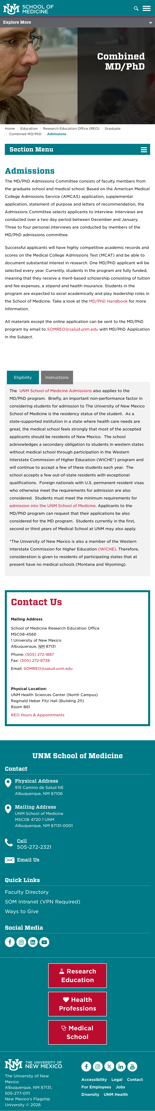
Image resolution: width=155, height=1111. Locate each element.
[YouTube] (132, 1067)
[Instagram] (21, 942)
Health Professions (77, 1004)
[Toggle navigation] (147, 8)
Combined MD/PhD (25, 134)
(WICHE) (107, 549)
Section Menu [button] (31, 149)
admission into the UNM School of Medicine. (53, 506)
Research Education (77, 976)
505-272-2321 (34, 847)
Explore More (17, 22)
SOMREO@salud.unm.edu (72, 329)
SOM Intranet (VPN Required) (42, 901)
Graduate (112, 129)
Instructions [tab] (57, 377)
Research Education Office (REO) (71, 129)
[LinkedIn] (33, 942)
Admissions (56, 134)
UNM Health (116, 1094)
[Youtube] (44, 942)
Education (29, 129)
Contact (135, 1080)
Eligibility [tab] (23, 377)
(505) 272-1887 (39, 655)
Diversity (90, 1094)
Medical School (77, 1032)
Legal (117, 1080)
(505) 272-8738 (35, 661)
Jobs (120, 1087)
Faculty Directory (27, 892)
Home (10, 129)
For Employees (96, 1087)
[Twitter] (109, 1066)
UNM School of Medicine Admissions (55, 391)
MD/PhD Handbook (108, 301)
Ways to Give (22, 911)
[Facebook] (10, 942)
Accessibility (94, 1080)
